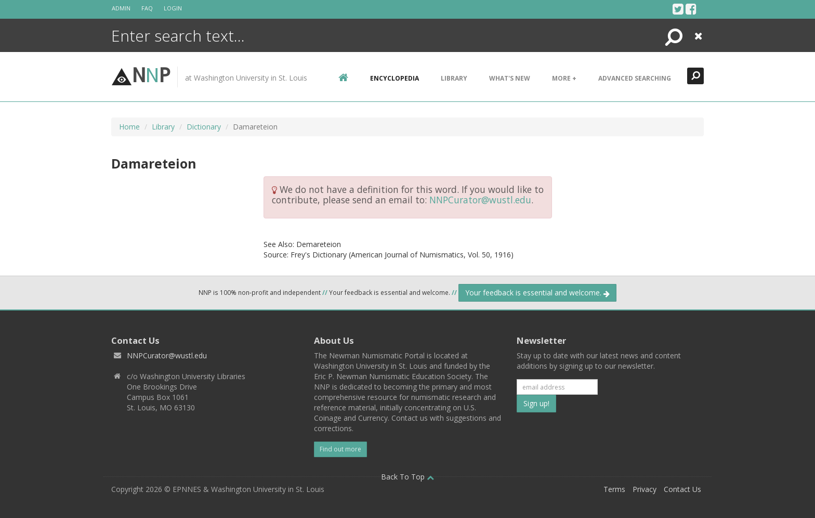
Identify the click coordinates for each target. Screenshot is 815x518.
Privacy (644, 489)
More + (564, 78)
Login (173, 8)
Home (129, 127)
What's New (509, 78)
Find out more (340, 449)
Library (454, 78)
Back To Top (407, 477)
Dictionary (204, 127)
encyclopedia (394, 78)
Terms (614, 489)
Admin (121, 8)
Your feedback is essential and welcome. (537, 292)
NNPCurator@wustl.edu (480, 199)
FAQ (147, 8)
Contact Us (682, 489)
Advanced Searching (634, 78)
